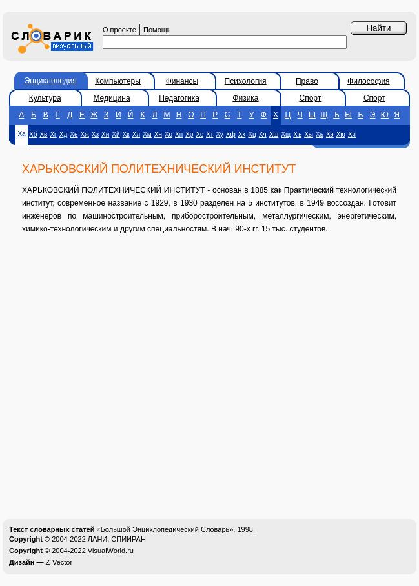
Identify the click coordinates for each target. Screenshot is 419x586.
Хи (105, 134)
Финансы (182, 81)
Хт (209, 134)
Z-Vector (59, 562)
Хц (252, 134)
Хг (53, 134)
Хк (126, 134)
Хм (147, 134)
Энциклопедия (51, 80)
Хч (263, 134)
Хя (352, 134)
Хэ (330, 134)
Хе (73, 134)
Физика (245, 98)
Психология (246, 81)
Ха (21, 133)
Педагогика (179, 98)
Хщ (286, 134)
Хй (115, 134)
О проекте (119, 30)
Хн (158, 134)
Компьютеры (118, 81)
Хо (168, 134)
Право (307, 81)
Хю (340, 134)
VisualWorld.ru (111, 550)
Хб (33, 134)
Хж (84, 134)
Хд (63, 134)
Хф (231, 134)
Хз (95, 134)
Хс (199, 134)
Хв (43, 134)
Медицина (111, 98)
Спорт (311, 98)
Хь (319, 134)
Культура (45, 98)
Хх (242, 134)
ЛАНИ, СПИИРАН (117, 539)
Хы (308, 134)
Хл (136, 134)
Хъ (297, 134)
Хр (189, 134)
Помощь (157, 30)
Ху (219, 134)
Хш (274, 134)
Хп (179, 134)
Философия (368, 81)
